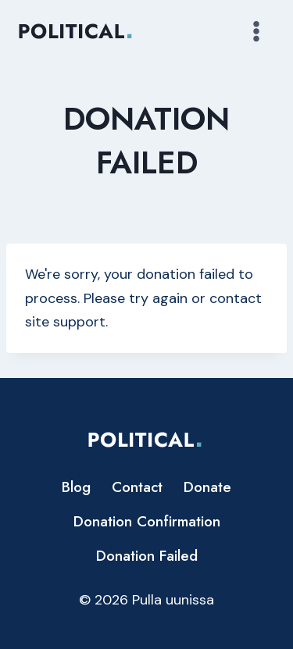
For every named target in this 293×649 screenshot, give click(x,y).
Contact (137, 486)
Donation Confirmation (146, 521)
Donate (207, 486)
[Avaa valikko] (256, 31)
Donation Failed (147, 555)
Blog (76, 486)
